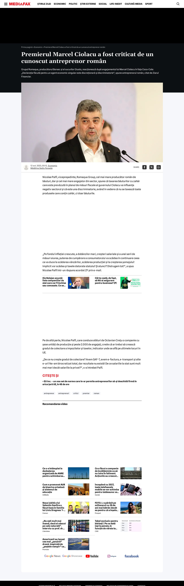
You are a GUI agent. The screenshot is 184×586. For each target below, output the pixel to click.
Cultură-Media (133, 4)
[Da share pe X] (151, 167)
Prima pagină (26, 47)
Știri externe (88, 4)
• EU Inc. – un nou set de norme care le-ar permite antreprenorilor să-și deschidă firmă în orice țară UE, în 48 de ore (89, 383)
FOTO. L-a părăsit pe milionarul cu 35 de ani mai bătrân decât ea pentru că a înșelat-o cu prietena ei (106, 507)
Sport (148, 4)
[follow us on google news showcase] (72, 556)
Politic (73, 4)
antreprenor (49, 393)
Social (103, 4)
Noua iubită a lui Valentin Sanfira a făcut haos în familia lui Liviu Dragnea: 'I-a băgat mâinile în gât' (53, 507)
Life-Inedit (116, 4)
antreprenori (63, 393)
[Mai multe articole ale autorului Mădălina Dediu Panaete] (26, 167)
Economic (60, 4)
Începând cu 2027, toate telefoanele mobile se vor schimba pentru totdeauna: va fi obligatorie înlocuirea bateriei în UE (107, 488)
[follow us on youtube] (92, 556)
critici (75, 393)
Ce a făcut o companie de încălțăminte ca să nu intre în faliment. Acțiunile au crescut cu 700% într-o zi (106, 472)
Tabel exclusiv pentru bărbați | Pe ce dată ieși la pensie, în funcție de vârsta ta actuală (106, 525)
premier (86, 393)
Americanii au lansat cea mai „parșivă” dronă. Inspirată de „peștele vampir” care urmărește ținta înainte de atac (54, 543)
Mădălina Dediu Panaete (41, 168)
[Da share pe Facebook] (144, 167)
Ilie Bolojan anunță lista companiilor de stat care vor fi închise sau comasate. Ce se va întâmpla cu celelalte (54, 282)
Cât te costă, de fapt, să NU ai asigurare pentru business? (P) (106, 280)
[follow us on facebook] (132, 556)
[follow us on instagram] (112, 556)
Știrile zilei (44, 4)
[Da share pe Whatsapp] (159, 167)
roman (96, 393)
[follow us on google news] (52, 556)
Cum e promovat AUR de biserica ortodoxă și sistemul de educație (53, 488)
